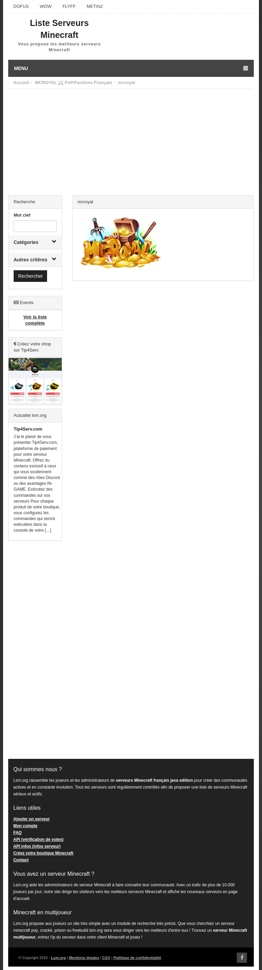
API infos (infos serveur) (37, 846)
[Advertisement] (131, 140)
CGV (106, 958)
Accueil (21, 82)
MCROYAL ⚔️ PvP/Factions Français (73, 82)
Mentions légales (84, 958)
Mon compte (25, 825)
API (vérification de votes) (38, 839)
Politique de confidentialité (137, 958)
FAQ (17, 832)
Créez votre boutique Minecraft (43, 853)
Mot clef (22, 215)
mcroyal (126, 82)
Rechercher (30, 276)
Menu (131, 68)
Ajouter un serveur (31, 819)
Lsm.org (58, 958)
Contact (21, 860)
